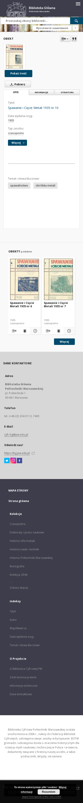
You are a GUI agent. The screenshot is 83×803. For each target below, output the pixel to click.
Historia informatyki (22, 541)
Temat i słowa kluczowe (25, 645)
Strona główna (18, 501)
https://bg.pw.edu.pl (17, 453)
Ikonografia (17, 566)
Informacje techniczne (24, 686)
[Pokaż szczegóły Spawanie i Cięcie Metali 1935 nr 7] (68, 331)
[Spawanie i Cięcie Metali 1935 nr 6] (24, 279)
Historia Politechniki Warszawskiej (31, 558)
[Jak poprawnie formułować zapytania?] (75, 28)
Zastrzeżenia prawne (23, 677)
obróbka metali (45, 185)
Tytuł (13, 611)
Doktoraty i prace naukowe (27, 532)
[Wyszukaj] (76, 20)
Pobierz (16, 84)
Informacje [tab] (41, 92)
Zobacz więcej (19, 588)
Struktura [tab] (67, 92)
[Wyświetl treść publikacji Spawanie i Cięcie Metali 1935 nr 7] (58, 331)
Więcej (64, 342)
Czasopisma (17, 524)
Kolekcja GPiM (19, 575)
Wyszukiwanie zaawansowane (52, 28)
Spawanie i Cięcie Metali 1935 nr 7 (56, 304)
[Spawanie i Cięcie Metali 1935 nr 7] (58, 279)
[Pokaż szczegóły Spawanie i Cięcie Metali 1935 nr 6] (34, 331)
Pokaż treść (18, 73)
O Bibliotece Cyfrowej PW (26, 669)
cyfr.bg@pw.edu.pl (16, 434)
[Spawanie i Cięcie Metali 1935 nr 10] (14, 57)
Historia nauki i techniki (24, 549)
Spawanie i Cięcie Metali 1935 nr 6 (22, 304)
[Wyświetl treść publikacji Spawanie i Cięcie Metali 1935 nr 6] (24, 331)
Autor (13, 620)
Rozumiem (48, 791)
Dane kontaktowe (21, 694)
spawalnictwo (19, 185)
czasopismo (16, 133)
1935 (11, 120)
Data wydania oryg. (22, 637)
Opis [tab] (16, 92)
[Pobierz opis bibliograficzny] (13, 331)
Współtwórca (18, 628)
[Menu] (78, 3)
